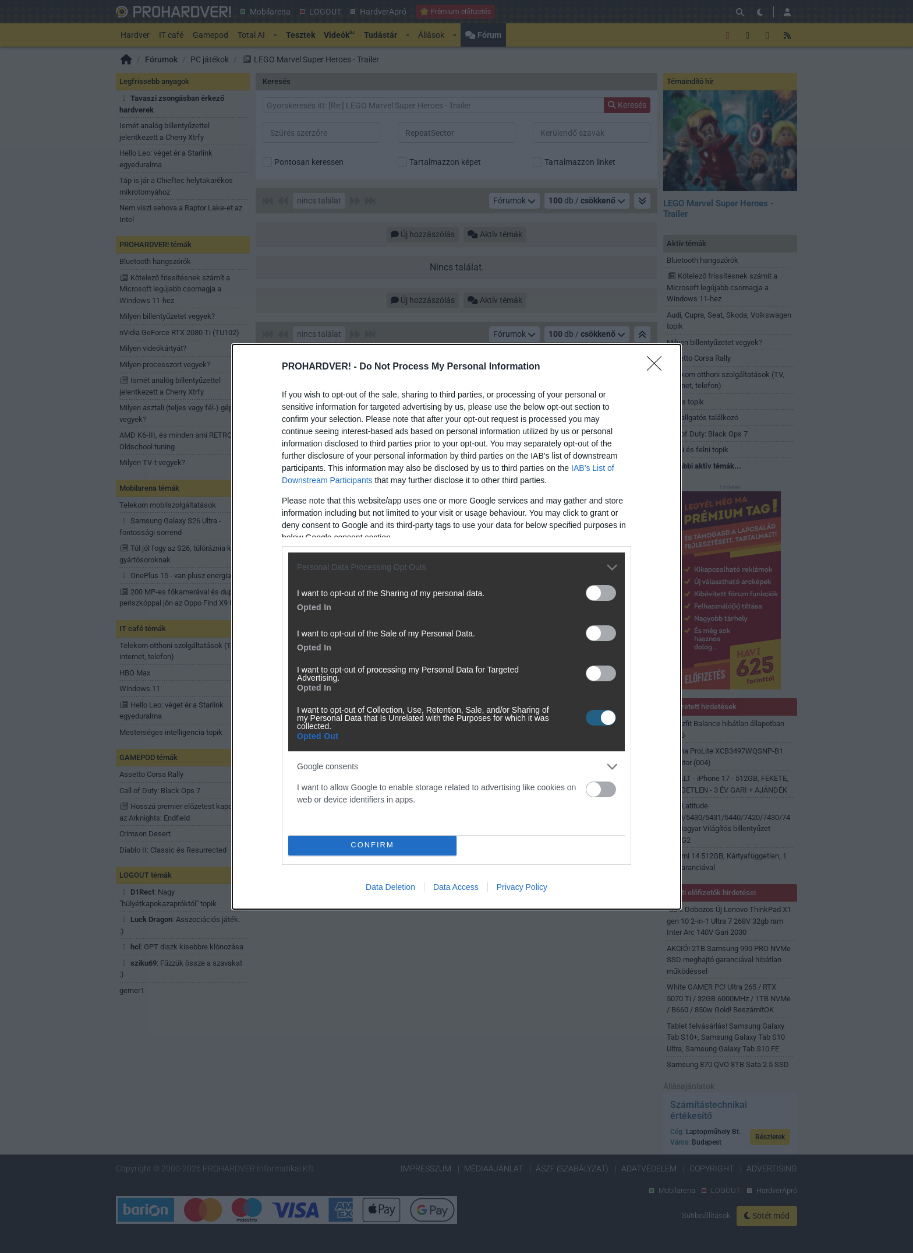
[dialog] (456, 626)
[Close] (658, 367)
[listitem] (456, 567)
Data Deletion (390, 887)
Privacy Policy (522, 887)
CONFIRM (372, 845)
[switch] (601, 593)
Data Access (456, 887)
